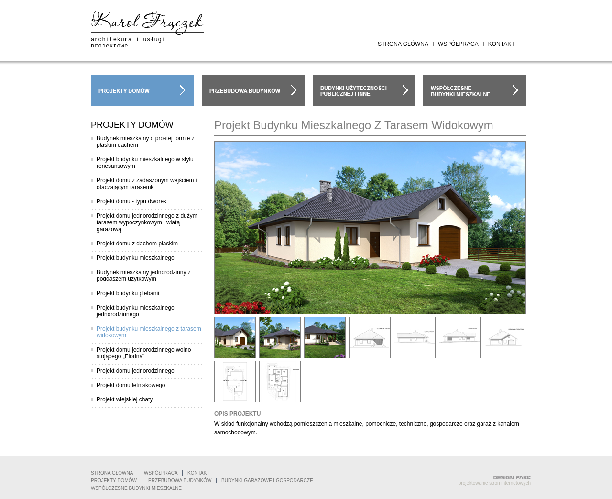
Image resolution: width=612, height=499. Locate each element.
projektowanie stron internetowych (495, 483)
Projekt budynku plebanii (128, 293)
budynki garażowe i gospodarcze (364, 90)
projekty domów (142, 90)
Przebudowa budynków (179, 480)
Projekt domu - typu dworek (131, 201)
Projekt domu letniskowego (131, 385)
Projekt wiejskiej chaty (125, 399)
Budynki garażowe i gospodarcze (267, 480)
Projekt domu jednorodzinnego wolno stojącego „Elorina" (144, 353)
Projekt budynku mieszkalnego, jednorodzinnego (136, 311)
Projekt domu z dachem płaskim (137, 243)
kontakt (501, 44)
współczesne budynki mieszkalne (474, 90)
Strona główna (112, 473)
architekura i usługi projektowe (128, 43)
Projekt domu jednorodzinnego (136, 370)
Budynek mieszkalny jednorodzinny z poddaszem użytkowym (144, 275)
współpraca (458, 44)
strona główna (403, 44)
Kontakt (198, 473)
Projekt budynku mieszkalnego (136, 258)
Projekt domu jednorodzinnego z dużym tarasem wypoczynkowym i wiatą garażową (147, 222)
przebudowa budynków (253, 90)
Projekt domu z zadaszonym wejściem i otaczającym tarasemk (147, 183)
